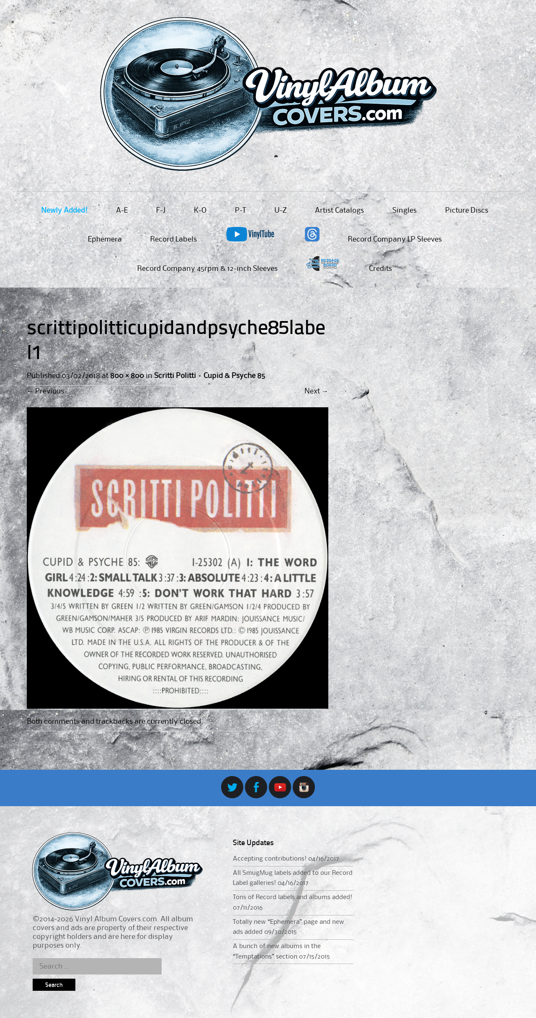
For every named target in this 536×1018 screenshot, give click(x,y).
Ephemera (105, 239)
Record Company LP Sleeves (395, 239)
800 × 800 (127, 376)
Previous (45, 391)
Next (316, 391)
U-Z (280, 210)
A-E (122, 210)
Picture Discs (466, 210)
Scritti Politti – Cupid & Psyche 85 (209, 376)
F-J (160, 210)
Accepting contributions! (270, 859)
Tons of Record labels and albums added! (292, 897)
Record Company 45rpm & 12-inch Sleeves (207, 268)
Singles (404, 210)
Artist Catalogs (339, 210)
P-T (240, 210)
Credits (380, 268)
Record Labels (173, 239)
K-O (200, 210)
